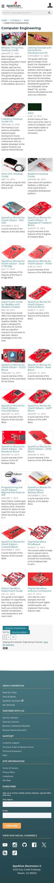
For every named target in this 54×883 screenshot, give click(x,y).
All (13, 637)
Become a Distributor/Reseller (16, 726)
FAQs (5, 755)
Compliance (8, 776)
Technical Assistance (12, 751)
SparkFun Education (13, 700)
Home (4, 20)
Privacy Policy (9, 772)
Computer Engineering (15, 628)
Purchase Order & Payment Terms (18, 747)
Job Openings (9, 705)
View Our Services (11, 721)
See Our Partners (10, 717)
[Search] (49, 12)
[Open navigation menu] (3, 7)
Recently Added (20, 632)
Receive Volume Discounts (15, 730)
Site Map (7, 780)
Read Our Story (10, 692)
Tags (26, 20)
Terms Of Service (10, 768)
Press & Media (9, 696)
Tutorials (15, 20)
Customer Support (11, 743)
